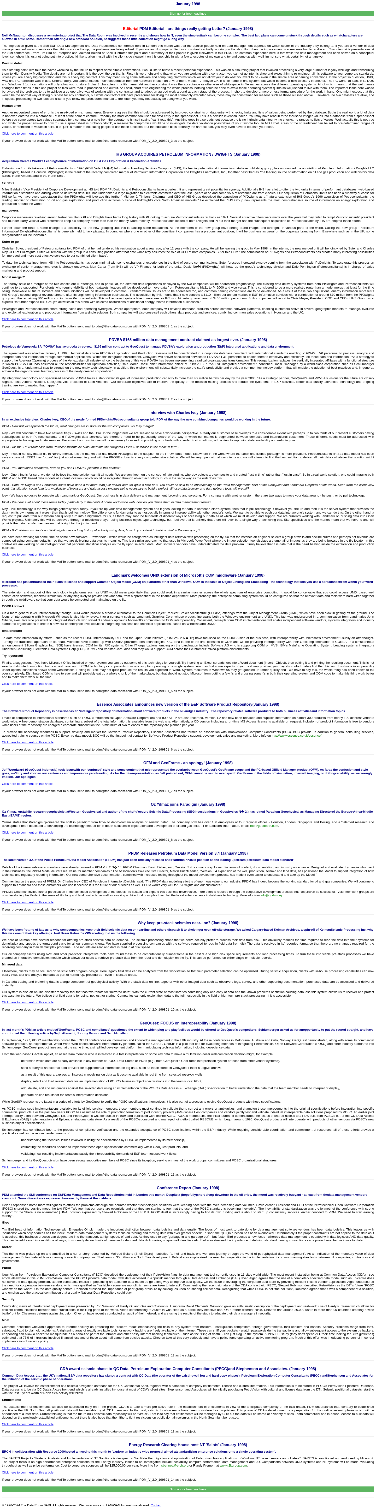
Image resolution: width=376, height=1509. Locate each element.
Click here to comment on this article (27, 133)
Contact (156, 1505)
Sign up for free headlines (188, 13)
